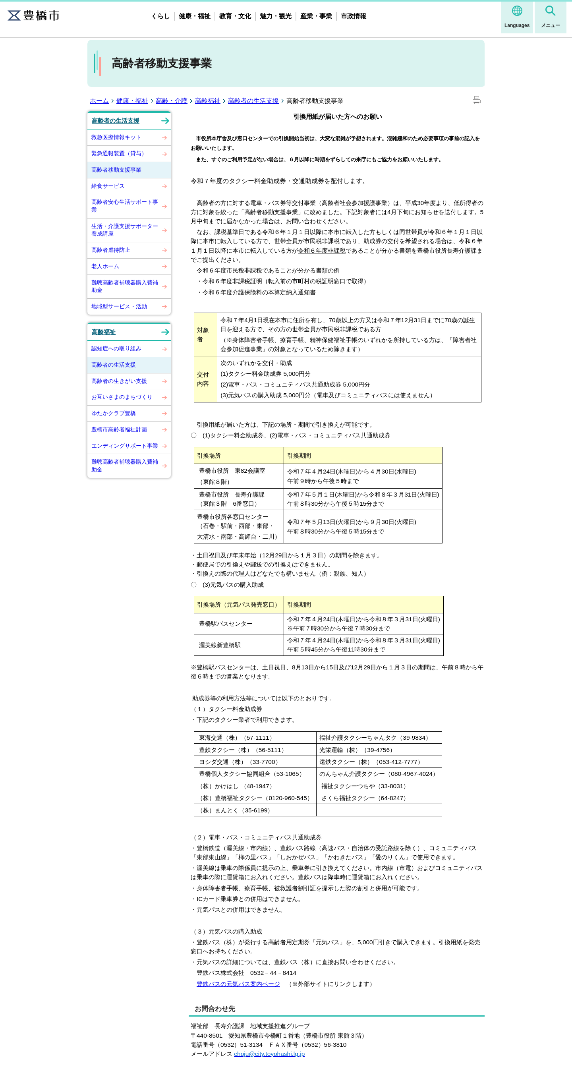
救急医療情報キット (116, 137)
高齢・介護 (171, 100)
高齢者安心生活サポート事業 (124, 206)
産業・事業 (316, 16)
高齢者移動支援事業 (116, 169)
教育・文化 (235, 16)
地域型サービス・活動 (119, 306)
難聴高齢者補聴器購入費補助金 (124, 286)
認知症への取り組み (116, 348)
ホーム (99, 100)
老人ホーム (105, 266)
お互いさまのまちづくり (122, 397)
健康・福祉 (195, 16)
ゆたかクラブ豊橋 (113, 413)
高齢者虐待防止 (110, 250)
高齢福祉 (207, 100)
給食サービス (108, 186)
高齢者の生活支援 (253, 100)
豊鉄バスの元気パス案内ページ (238, 983)
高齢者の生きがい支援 (119, 381)
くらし (160, 16)
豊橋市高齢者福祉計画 (119, 429)
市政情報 (353, 16)
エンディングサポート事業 (124, 446)
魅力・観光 (276, 16)
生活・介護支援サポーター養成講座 (124, 230)
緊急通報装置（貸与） (119, 153)
